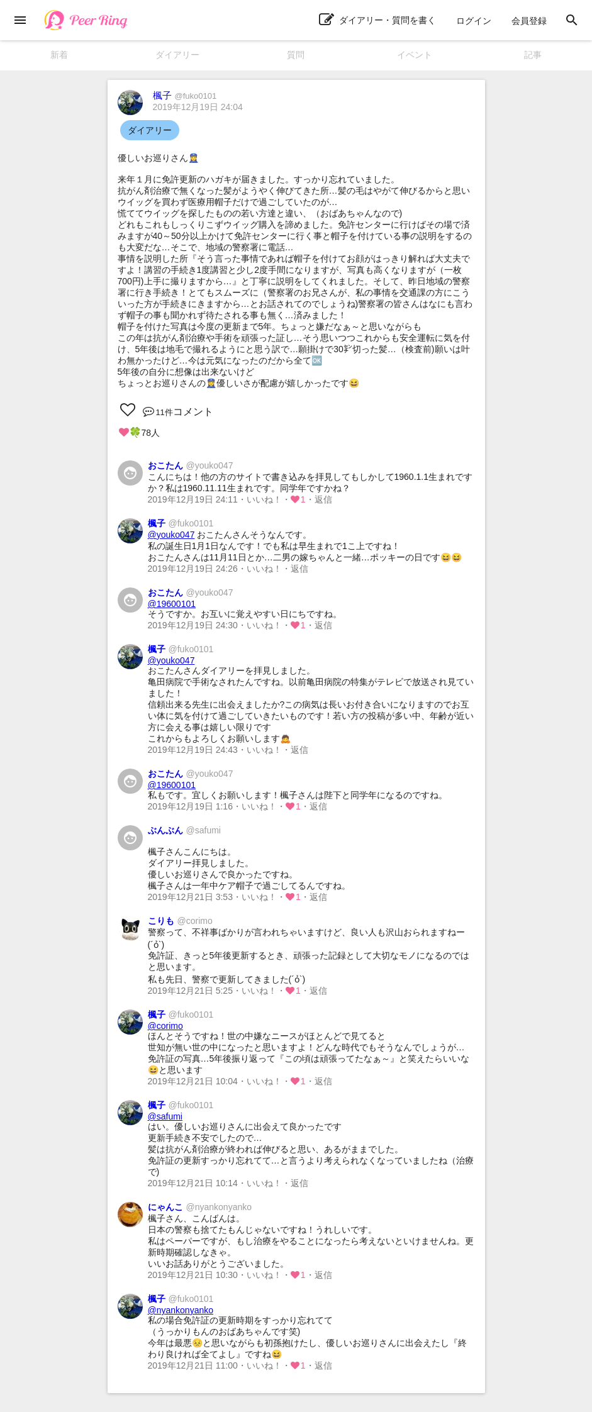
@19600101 (172, 604)
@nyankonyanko (181, 1310)
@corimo (165, 1026)
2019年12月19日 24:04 (198, 107)
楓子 (185, 95)
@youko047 (171, 535)
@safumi (165, 1116)
